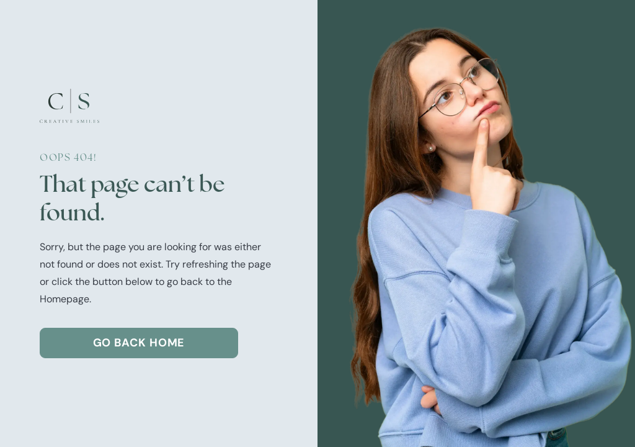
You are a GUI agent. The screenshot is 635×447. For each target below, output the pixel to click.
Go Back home (139, 342)
